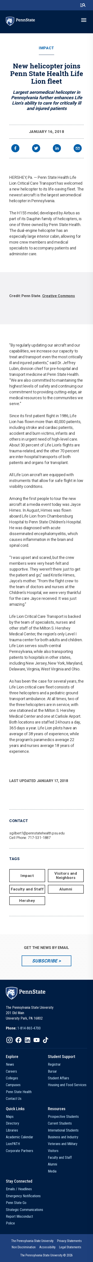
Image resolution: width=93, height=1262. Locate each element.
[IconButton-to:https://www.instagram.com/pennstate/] (9, 1040)
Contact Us (13, 1098)
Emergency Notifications (23, 1196)
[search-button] (83, 5)
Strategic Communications (24, 1210)
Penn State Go (16, 1203)
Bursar (52, 1071)
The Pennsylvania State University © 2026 (46, 1255)
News (10, 1064)
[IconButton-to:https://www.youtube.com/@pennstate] (36, 1040)
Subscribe (44, 961)
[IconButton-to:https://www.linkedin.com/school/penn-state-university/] (27, 1040)
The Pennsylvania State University (32, 1241)
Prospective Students (63, 1116)
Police (10, 1223)
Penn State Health (19, 1092)
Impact (46, 48)
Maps (10, 1116)
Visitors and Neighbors (65, 875)
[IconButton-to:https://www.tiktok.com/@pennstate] (45, 1040)
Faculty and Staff (27, 889)
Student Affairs (58, 1078)
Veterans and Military (62, 1144)
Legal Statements (70, 1247)
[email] (78, 148)
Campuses (13, 1085)
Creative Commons (58, 296)
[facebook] (15, 148)
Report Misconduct (19, 1216)
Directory (12, 1123)
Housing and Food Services (67, 1085)
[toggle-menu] (83, 20)
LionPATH (13, 1144)
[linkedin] (57, 148)
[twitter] (36, 148)
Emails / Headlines (19, 1189)
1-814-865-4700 (29, 1028)
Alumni (65, 889)
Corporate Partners (19, 1151)
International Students (63, 1130)
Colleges (12, 1078)
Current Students (60, 1123)
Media (52, 1171)
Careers (11, 1071)
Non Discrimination (24, 1247)
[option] (46, 298)
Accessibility (47, 1247)
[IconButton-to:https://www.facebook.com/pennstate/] (18, 1040)
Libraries (12, 1130)
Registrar (54, 1064)
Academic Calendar (19, 1137)
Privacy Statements (69, 1241)
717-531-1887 (39, 838)
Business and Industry (63, 1137)
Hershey (27, 900)
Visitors (53, 1151)
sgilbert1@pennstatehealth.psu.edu (36, 833)
